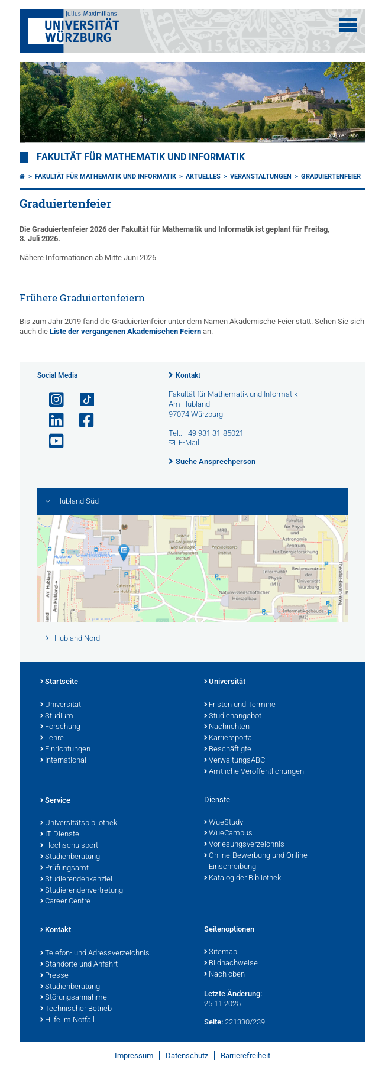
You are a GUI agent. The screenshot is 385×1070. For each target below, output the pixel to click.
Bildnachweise (231, 963)
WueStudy (223, 823)
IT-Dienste (59, 834)
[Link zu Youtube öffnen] (51, 441)
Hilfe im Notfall (67, 1020)
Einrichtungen (65, 749)
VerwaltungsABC (234, 761)
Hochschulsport (69, 846)
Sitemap (220, 952)
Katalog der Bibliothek (242, 878)
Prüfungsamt (64, 868)
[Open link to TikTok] (81, 400)
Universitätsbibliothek (78, 823)
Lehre (52, 738)
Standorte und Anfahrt (79, 964)
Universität (60, 705)
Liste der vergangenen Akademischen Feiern (126, 331)
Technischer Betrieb (76, 1009)
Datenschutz (187, 1055)
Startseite (59, 682)
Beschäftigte (227, 749)
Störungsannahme (73, 998)
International (63, 761)
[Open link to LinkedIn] (51, 420)
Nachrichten (227, 727)
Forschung (60, 727)
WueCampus (228, 833)
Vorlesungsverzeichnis (244, 844)
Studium (56, 716)
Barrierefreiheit (245, 1055)
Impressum (134, 1055)
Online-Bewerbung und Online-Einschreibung (257, 862)
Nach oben (224, 975)
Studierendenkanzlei (76, 879)
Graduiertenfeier (331, 176)
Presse (54, 976)
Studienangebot (232, 716)
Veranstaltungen (261, 176)
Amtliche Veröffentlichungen (254, 772)
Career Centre (65, 901)
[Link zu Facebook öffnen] (81, 420)
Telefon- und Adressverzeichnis (95, 953)
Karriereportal (229, 738)
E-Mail (189, 442)
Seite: (213, 1021)
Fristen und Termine (240, 705)
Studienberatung (70, 857)
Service (55, 801)
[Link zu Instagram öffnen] (51, 400)
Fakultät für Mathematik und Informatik (141, 157)
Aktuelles (203, 176)
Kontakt (188, 375)
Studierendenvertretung (81, 891)
